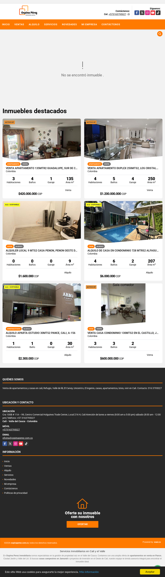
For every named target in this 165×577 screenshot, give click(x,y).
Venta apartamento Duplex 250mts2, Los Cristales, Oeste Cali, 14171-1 (123, 168)
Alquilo (34, 24)
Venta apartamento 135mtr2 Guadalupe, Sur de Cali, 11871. (41, 168)
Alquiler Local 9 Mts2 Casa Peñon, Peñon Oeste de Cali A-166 (41, 250)
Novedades (69, 24)
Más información (89, 572)
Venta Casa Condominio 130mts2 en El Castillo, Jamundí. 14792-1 (123, 333)
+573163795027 (117, 14)
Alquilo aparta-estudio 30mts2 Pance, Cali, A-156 (40, 333)
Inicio (6, 24)
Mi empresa (89, 24)
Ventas (19, 24)
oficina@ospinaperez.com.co (18, 438)
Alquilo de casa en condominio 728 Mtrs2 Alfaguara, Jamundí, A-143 (123, 250)
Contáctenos (111, 24)
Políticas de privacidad (15, 493)
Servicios (50, 24)
